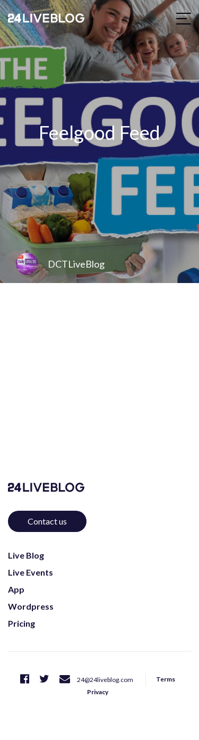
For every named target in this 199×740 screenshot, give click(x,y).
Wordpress (31, 606)
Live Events (30, 572)
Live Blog (26, 555)
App (16, 589)
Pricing (21, 623)
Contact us (47, 521)
